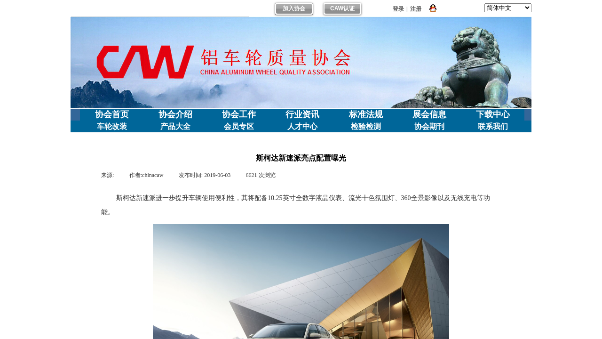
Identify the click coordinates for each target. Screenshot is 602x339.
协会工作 (239, 114)
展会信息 (429, 114)
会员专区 (239, 126)
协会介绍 (175, 114)
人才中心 (302, 126)
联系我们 (493, 126)
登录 (398, 9)
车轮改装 (112, 126)
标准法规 (366, 114)
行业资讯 (302, 114)
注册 (415, 9)
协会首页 (112, 114)
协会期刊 (429, 126)
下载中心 (493, 114)
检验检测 (366, 126)
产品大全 (175, 126)
